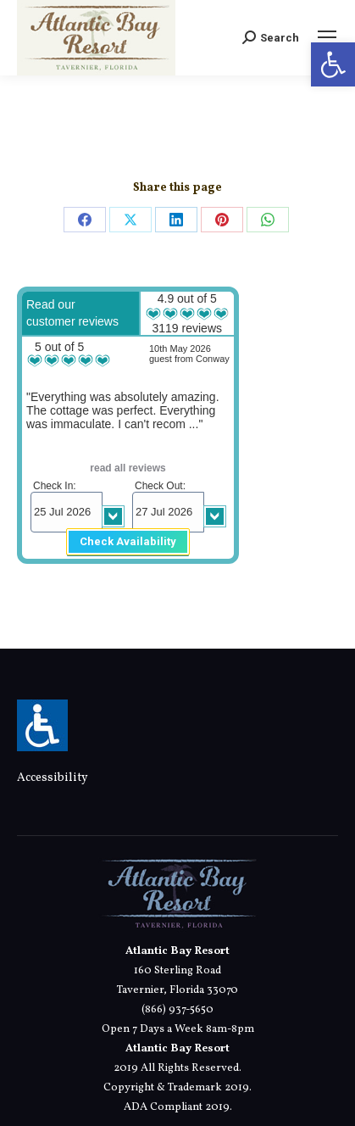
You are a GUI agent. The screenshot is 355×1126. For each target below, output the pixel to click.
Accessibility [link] (52, 778)
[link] (333, 64)
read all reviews (127, 468)
